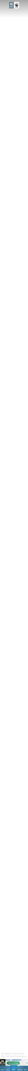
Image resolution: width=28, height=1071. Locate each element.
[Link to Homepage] (14, 5)
